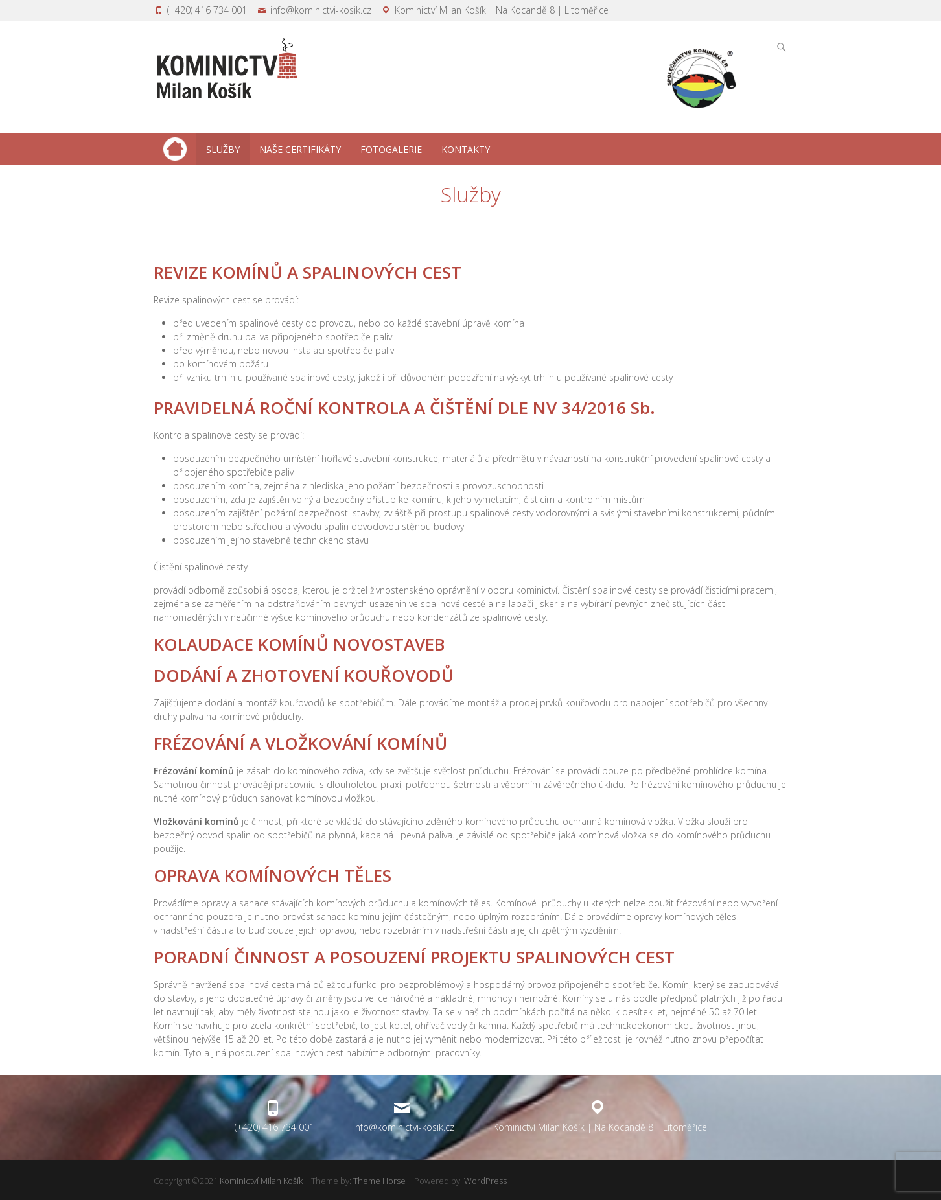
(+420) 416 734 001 (207, 10)
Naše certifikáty (300, 149)
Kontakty (465, 149)
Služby (223, 149)
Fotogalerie (391, 149)
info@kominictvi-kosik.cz (320, 10)
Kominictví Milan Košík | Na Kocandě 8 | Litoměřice (502, 10)
